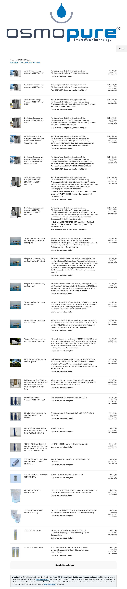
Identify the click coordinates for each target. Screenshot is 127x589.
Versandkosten (112, 75)
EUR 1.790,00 (109, 179)
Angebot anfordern (50, 574)
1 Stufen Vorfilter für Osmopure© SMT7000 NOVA (35, 476)
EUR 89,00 (113, 428)
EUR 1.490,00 (109, 137)
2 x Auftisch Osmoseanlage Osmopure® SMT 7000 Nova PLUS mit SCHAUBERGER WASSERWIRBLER (34, 160)
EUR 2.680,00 (109, 158)
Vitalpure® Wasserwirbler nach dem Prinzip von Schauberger (35, 340)
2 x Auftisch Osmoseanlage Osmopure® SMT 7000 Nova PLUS (34, 120)
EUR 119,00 (113, 444)
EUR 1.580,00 (109, 86)
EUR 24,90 (113, 530)
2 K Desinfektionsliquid (32, 530)
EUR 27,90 (113, 490)
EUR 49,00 (113, 475)
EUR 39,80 (109, 549)
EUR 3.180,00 (109, 209)
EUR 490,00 (113, 238)
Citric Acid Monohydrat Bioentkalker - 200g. (32, 491)
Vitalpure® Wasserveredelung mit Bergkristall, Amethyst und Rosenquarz (34, 240)
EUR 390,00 (113, 339)
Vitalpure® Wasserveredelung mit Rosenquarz (34, 322)
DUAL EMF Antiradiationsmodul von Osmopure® (35, 361)
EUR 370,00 (113, 380)
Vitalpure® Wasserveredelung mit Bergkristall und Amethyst (34, 260)
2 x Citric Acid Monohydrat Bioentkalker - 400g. (33, 511)
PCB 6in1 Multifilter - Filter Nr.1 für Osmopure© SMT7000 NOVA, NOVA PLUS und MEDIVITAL (35, 431)
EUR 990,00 (113, 71)
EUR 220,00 (109, 399)
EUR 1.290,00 (112, 100)
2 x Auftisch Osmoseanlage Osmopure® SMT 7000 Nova (34, 86)
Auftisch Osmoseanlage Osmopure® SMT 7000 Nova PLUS (34, 102)
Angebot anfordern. (42, 570)
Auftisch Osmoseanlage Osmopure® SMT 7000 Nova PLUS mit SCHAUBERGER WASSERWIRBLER (34, 139)
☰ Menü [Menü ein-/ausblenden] (122, 49)
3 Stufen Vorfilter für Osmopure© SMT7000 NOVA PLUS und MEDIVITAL (35, 461)
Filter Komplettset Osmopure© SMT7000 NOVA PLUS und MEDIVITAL (35, 415)
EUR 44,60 (109, 511)
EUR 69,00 (113, 459)
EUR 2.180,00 (109, 119)
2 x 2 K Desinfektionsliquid (33, 548)
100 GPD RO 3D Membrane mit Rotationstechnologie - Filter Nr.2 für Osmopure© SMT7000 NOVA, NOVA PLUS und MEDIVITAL (35, 447)
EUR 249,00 (109, 414)
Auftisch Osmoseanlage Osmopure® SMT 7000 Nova (34, 72)
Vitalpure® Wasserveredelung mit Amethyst (34, 303)
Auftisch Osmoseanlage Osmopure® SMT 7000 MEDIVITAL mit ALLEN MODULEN (32, 181)
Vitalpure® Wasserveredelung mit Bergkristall (34, 285)
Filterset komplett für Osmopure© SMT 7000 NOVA (34, 399)
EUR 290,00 (113, 360)
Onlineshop (14, 62)
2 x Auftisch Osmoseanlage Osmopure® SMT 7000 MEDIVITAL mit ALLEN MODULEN (33, 211)
